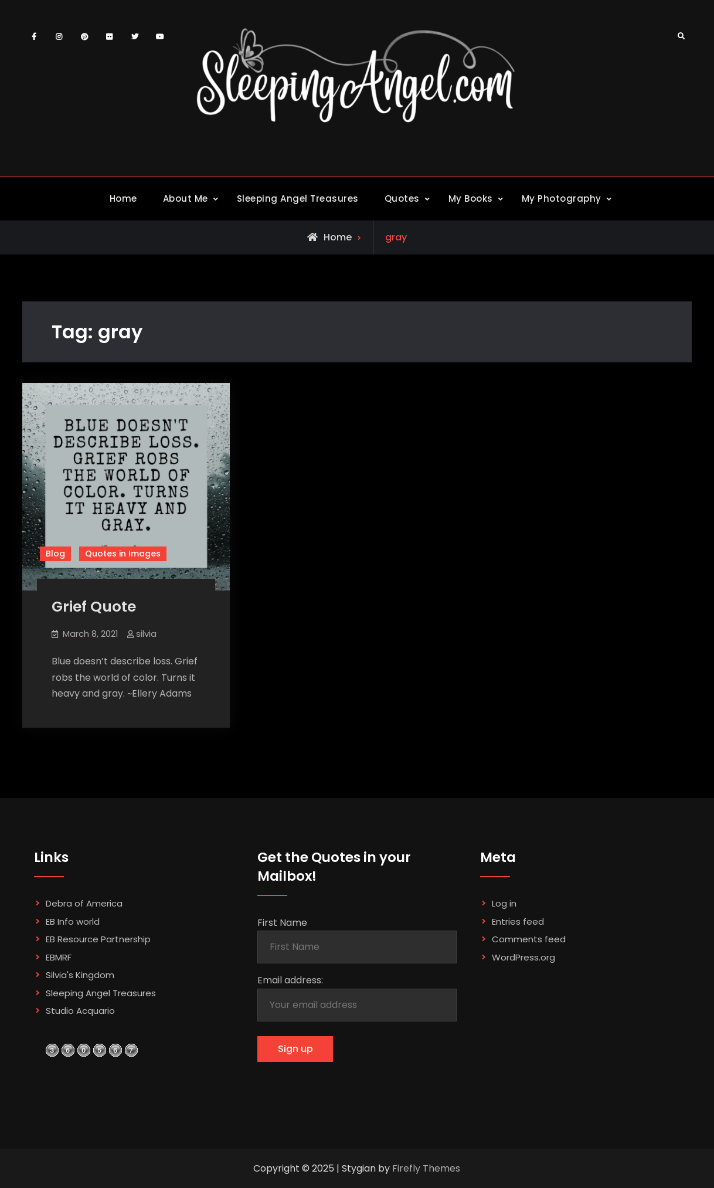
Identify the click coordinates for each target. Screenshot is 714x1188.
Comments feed (529, 939)
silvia (146, 633)
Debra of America (84, 903)
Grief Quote (94, 606)
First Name (282, 922)
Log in (504, 903)
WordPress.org (523, 957)
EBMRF (59, 957)
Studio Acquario (80, 1010)
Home (123, 198)
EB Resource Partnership (98, 939)
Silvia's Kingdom (80, 975)
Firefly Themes (426, 1168)
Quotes (402, 198)
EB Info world (73, 921)
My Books (470, 198)
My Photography (561, 198)
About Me (185, 198)
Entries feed (518, 921)
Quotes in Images (123, 553)
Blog (55, 553)
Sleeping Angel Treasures (298, 198)
